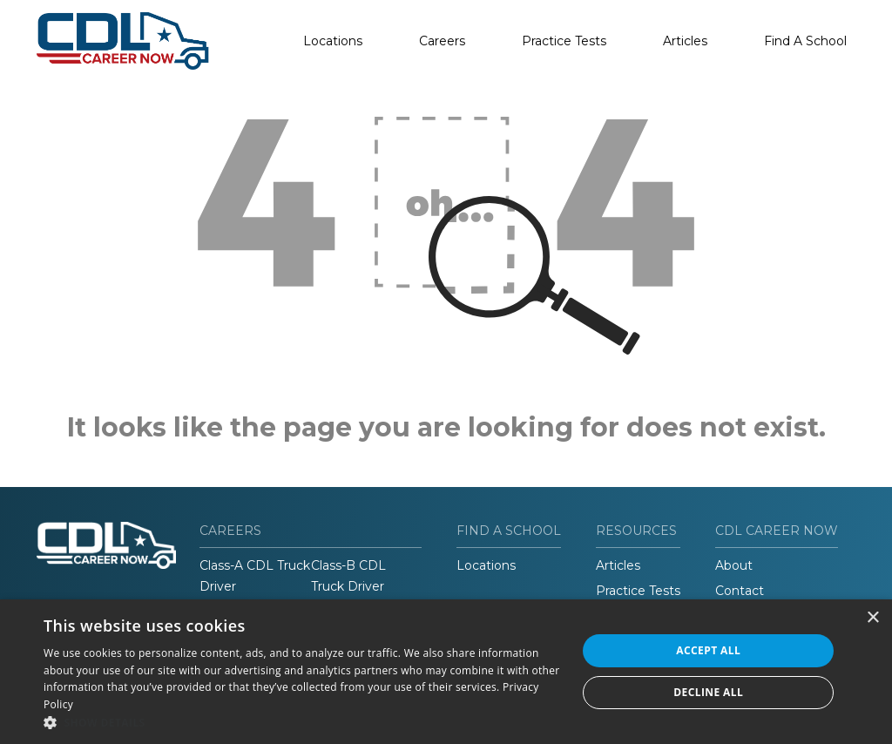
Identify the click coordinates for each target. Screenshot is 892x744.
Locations (332, 41)
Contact (739, 591)
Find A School (805, 41)
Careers (442, 41)
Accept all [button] (708, 650)
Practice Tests (564, 41)
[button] (302, 722)
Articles (685, 41)
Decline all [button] (708, 692)
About (734, 565)
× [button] (872, 618)
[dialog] (446, 671)
